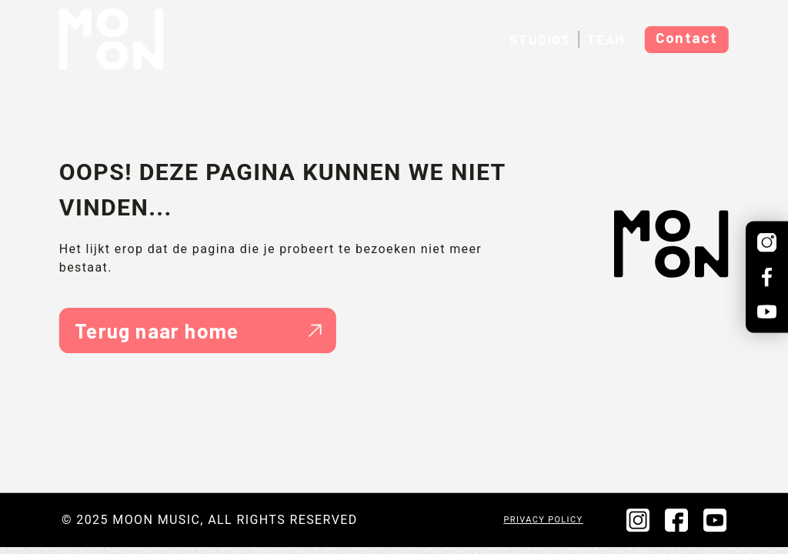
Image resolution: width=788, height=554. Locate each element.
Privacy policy (543, 520)
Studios (540, 39)
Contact (686, 37)
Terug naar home (198, 330)
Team (606, 39)
